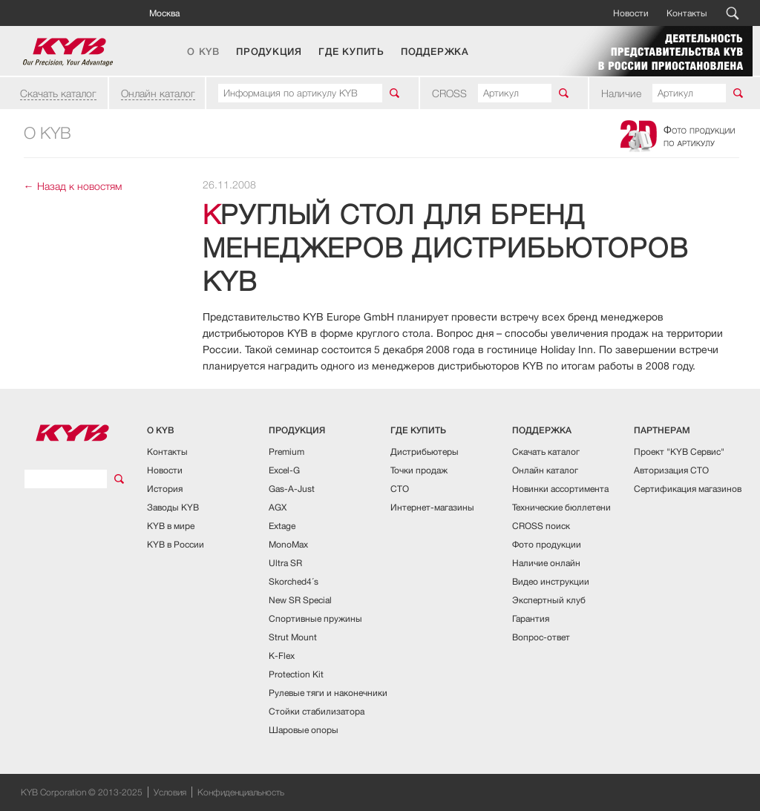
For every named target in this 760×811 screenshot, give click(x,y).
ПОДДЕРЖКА (435, 52)
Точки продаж (419, 470)
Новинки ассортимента (560, 488)
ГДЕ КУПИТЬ (351, 52)
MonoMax (288, 544)
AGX (277, 507)
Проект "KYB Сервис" (679, 451)
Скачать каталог (58, 93)
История (165, 488)
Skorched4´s (293, 581)
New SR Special (300, 599)
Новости (631, 13)
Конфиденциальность (240, 792)
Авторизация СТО (671, 470)
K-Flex (282, 655)
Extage (282, 525)
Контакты (686, 13)
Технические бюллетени (561, 507)
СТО (399, 488)
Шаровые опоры (303, 729)
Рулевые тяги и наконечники (328, 692)
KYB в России (175, 544)
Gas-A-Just (292, 488)
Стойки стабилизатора (316, 711)
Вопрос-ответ (541, 637)
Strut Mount (293, 637)
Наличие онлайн (546, 562)
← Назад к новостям (73, 186)
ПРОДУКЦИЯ (269, 52)
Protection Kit (296, 674)
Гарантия (530, 618)
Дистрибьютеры (424, 451)
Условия (170, 792)
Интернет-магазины (432, 507)
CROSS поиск (541, 525)
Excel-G (284, 470)
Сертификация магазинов (687, 488)
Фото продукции (546, 544)
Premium (286, 451)
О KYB (203, 52)
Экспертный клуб (549, 599)
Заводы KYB (173, 507)
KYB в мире (170, 525)
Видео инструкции (550, 581)
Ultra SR (285, 562)
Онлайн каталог (158, 93)
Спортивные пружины (315, 618)
